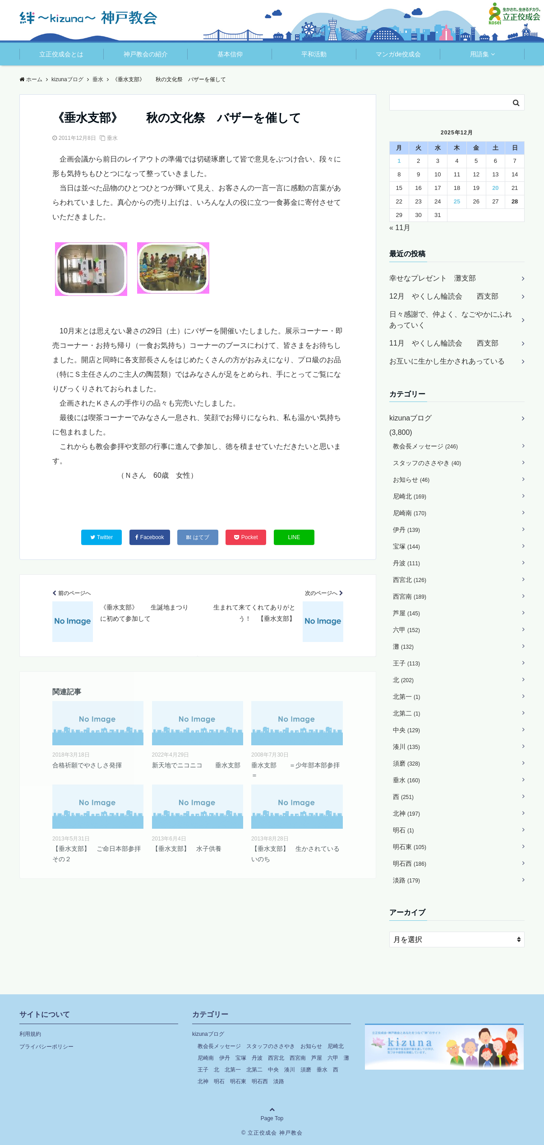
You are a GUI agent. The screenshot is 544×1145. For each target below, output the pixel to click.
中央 (406, 730)
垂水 (112, 138)
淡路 (406, 880)
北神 (406, 813)
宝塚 (406, 546)
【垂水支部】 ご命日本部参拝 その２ (97, 853)
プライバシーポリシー (46, 1046)
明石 (403, 830)
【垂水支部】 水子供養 (186, 848)
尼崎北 (409, 496)
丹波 (406, 563)
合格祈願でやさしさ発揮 (87, 765)
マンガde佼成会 (398, 54)
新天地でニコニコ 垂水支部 (196, 765)
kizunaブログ (410, 418)
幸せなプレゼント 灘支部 (432, 278)
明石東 (409, 846)
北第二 (406, 713)
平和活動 (314, 54)
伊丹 (406, 529)
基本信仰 (230, 54)
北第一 (406, 696)
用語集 (479, 54)
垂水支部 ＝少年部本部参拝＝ (295, 770)
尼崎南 (409, 513)
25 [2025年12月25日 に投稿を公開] (457, 201)
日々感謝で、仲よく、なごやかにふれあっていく (450, 319)
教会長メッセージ (425, 446)
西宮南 (409, 596)
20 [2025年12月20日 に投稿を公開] (495, 188)
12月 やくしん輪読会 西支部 (443, 296)
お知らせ (411, 479)
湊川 (406, 746)
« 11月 (399, 227)
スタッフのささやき (427, 462)
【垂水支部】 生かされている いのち (296, 853)
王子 (406, 663)
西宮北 (409, 579)
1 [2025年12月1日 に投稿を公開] (399, 160)
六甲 (406, 629)
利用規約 (30, 1034)
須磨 (406, 763)
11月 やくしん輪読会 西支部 (443, 343)
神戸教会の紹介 (146, 54)
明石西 (409, 863)
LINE (294, 537)
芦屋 (406, 613)
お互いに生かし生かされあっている (447, 361)
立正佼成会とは (61, 54)
